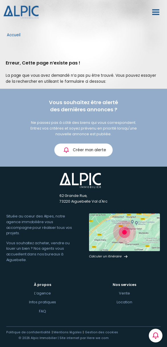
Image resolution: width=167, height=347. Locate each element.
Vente (124, 293)
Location (124, 302)
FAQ (42, 311)
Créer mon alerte (84, 150)
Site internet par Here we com (84, 338)
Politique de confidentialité (28, 332)
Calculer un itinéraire (108, 256)
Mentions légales (67, 332)
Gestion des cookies (101, 332)
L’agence (42, 293)
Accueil (13, 35)
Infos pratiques (42, 302)
